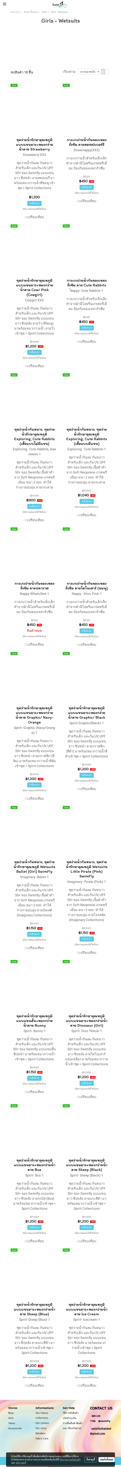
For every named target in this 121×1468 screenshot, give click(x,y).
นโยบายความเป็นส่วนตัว (70, 1459)
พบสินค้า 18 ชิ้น (22, 72)
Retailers (41, 1433)
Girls (11, 1418)
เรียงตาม (70, 71)
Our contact (42, 1423)
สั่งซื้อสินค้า (34, 203)
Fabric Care (42, 1438)
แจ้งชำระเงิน (69, 1418)
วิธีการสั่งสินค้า (71, 1413)
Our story (41, 1428)
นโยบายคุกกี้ (21, 1462)
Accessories (15, 1428)
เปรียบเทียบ (35, 217)
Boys (11, 1413)
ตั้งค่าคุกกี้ (90, 1459)
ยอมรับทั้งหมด (106, 1459)
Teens (11, 1423)
